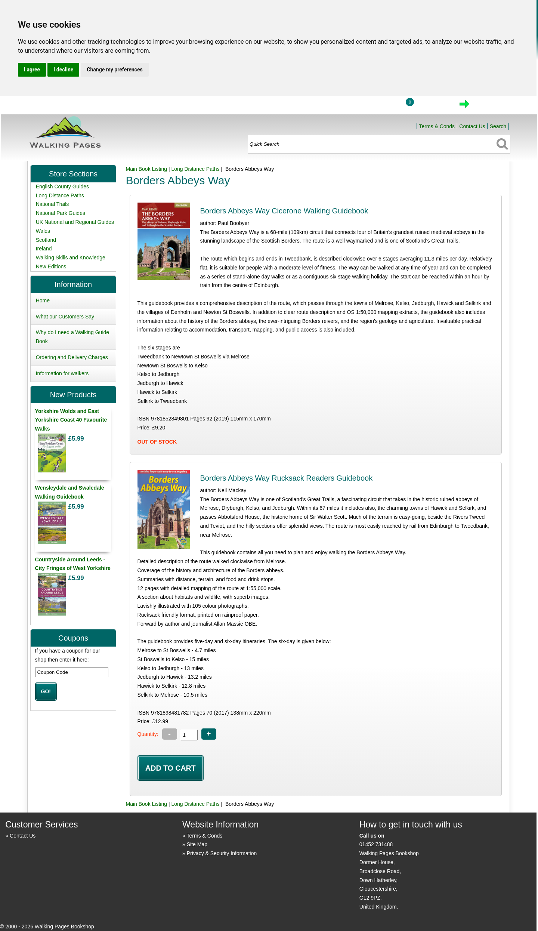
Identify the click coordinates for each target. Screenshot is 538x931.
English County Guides (62, 186)
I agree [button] (32, 70)
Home (346, 106)
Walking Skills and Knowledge (70, 258)
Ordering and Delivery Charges (72, 357)
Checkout (489, 106)
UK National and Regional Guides (75, 222)
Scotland (46, 240)
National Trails (52, 204)
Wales (43, 231)
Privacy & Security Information (222, 853)
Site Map (197, 844)
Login (381, 106)
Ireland (44, 249)
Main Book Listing (146, 169)
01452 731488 (376, 844)
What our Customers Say (65, 317)
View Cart (433, 106)
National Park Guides (60, 213)
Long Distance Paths (195, 169)
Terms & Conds (437, 126)
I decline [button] (63, 70)
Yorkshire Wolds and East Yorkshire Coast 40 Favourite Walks (71, 420)
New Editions (51, 266)
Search (498, 126)
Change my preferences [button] (114, 70)
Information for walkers (62, 373)
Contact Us (472, 126)
